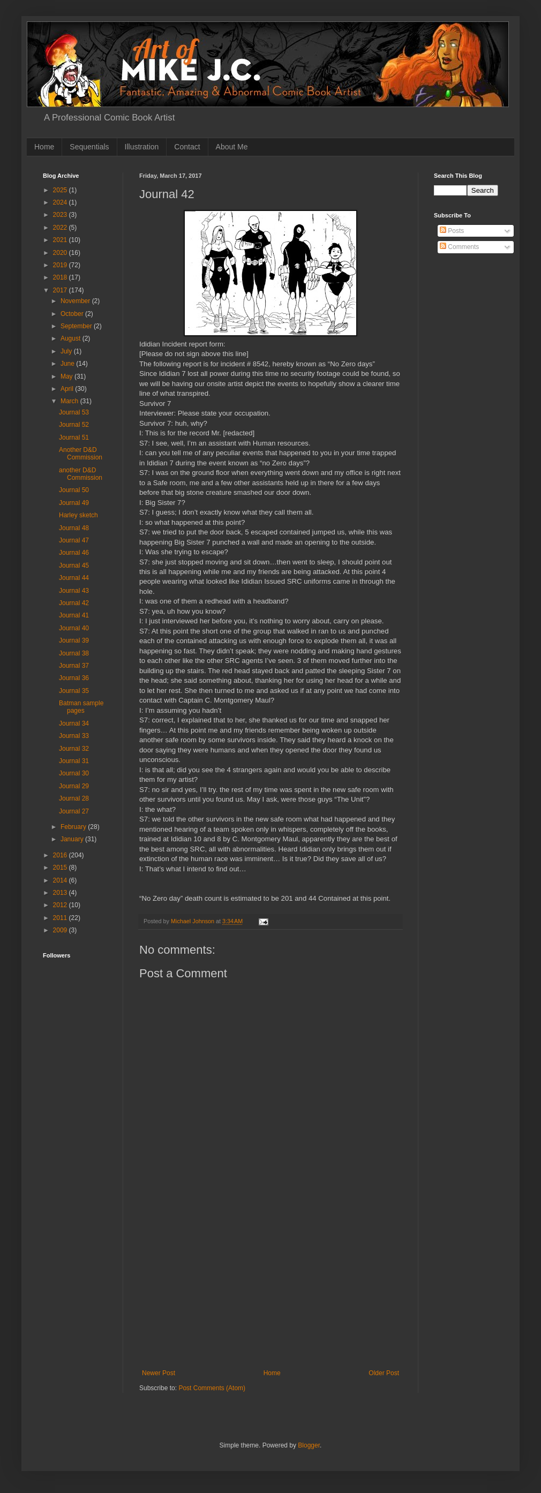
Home (44, 146)
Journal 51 (74, 437)
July (67, 351)
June (68, 363)
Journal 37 (74, 665)
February (74, 827)
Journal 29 (74, 786)
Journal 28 (74, 798)
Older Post (384, 1373)
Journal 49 (74, 503)
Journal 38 (74, 653)
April (68, 389)
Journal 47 (74, 540)
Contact (187, 146)
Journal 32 (74, 748)
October (73, 314)
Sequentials (89, 146)
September (77, 326)
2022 (61, 227)
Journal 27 (74, 811)
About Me (232, 146)
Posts (452, 231)
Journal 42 (74, 603)
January (73, 839)
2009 (61, 930)
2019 (61, 265)
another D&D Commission (80, 473)
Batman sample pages (81, 706)
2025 (61, 190)
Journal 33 (74, 736)
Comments (459, 247)
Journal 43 (74, 590)
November (76, 301)
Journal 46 (74, 552)
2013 (61, 892)
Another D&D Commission (80, 453)
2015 (61, 867)
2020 (61, 253)
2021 (61, 240)
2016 (61, 855)
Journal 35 (74, 691)
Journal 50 (74, 490)
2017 (61, 290)
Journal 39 (74, 640)
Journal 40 (74, 628)
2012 (61, 905)
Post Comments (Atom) (211, 1388)
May (67, 376)
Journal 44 (74, 578)
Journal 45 (74, 565)
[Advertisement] (270, 1289)
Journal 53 (74, 412)
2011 (61, 918)
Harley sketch (78, 515)
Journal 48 (74, 528)
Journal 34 (74, 723)
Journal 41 (74, 615)
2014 (61, 880)
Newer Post (158, 1373)
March (70, 401)
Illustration (142, 146)
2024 (61, 202)
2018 (61, 277)
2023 (61, 214)
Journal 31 (74, 761)
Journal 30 (74, 773)
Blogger (309, 1445)
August (71, 338)
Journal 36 (74, 678)
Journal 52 (74, 424)
